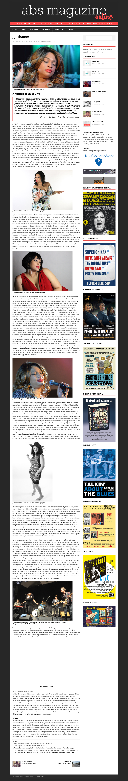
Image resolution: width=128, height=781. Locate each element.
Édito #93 (95, 71)
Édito (24, 29)
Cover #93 (96, 61)
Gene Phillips (97, 112)
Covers (70, 29)
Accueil (15, 29)
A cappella (96, 102)
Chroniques (59, 29)
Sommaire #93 (89, 57)
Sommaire (34, 29)
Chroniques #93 (98, 122)
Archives (45, 29)
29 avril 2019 (19, 41)
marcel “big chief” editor (33, 41)
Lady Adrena (96, 81)
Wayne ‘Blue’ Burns (99, 91)
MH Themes (40, 776)
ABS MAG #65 (47, 41)
